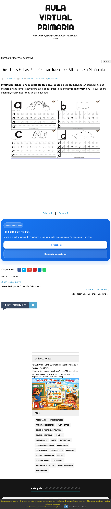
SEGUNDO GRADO (42, 460)
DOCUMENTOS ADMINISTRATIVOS (48, 430)
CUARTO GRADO (63, 425)
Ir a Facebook (55, 245)
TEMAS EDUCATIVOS (65, 465)
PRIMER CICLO (62, 445)
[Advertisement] (55, 187)
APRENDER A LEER (56, 420)
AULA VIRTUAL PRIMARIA (55, 17)
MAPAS (53, 440)
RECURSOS (70, 450)
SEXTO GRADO (57, 460)
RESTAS (60, 455)
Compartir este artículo (55, 254)
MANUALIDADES (41, 440)
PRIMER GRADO (41, 450)
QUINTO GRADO (57, 450)
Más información (74, 507)
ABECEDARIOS (41, 420)
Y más (84, 507)
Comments (53, 79)
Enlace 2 (63, 213)
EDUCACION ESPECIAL (44, 435)
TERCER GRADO (41, 470)
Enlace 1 (47, 213)
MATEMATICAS (65, 440)
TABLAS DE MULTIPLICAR (45, 465)
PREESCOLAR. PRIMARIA (45, 445)
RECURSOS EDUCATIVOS (35, 79)
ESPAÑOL (59, 435)
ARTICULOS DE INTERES (45, 425)
